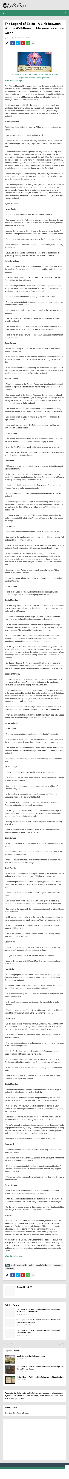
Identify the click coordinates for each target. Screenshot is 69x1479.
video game (58, 1265)
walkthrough (10, 1269)
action (31, 1265)
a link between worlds (22, 38)
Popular (8, 1351)
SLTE (8, 38)
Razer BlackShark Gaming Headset (17, 1413)
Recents (17, 1351)
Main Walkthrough (13, 80)
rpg (50, 1265)
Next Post (61, 1344)
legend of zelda (41, 1265)
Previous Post (9, 1344)
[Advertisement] (34, 1439)
